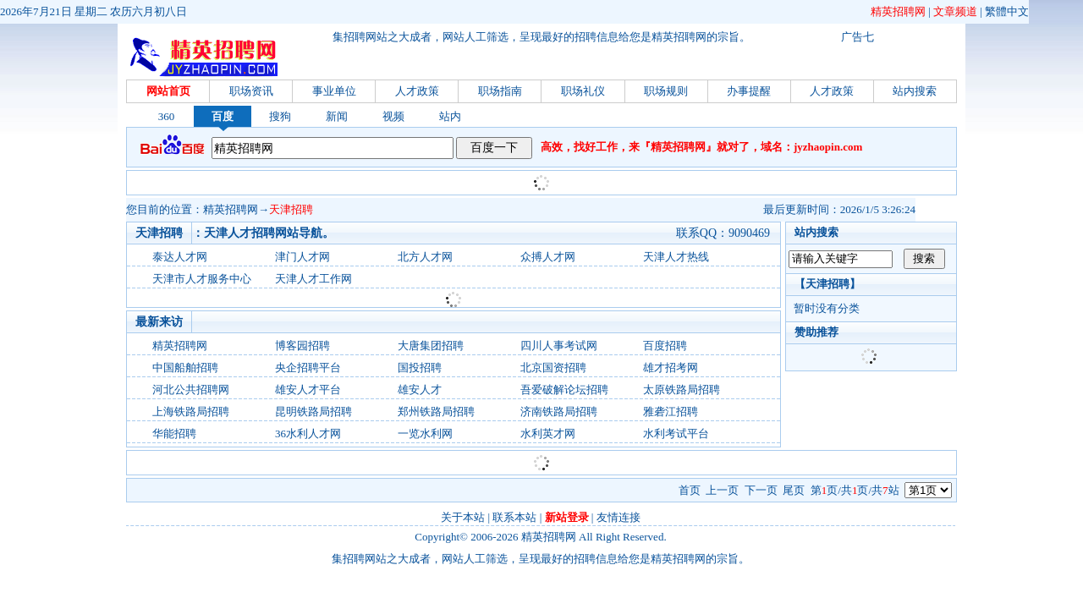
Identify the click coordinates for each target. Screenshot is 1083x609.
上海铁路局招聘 (190, 411)
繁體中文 (1007, 11)
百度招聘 (665, 345)
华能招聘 (174, 433)
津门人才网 (302, 256)
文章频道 (955, 11)
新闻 (337, 116)
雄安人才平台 (308, 389)
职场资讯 (251, 91)
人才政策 (417, 91)
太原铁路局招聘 (681, 389)
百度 (223, 116)
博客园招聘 (302, 345)
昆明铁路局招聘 (313, 411)
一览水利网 (425, 433)
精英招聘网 (898, 11)
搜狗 (280, 116)
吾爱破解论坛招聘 (564, 389)
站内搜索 (915, 91)
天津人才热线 (676, 256)
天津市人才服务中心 (201, 278)
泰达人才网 (179, 256)
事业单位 (334, 91)
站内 (450, 116)
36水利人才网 (308, 433)
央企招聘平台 (308, 367)
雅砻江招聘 (670, 411)
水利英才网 (547, 433)
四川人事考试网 (558, 345)
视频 (393, 116)
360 (166, 116)
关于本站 (463, 517)
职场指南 (500, 91)
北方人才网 (425, 256)
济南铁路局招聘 (558, 411)
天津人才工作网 (313, 278)
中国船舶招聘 (185, 367)
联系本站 (514, 517)
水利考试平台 (676, 433)
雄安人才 (420, 389)
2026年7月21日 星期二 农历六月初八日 (93, 11)
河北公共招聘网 (190, 389)
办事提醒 (749, 91)
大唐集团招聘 (431, 345)
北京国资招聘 (553, 367)
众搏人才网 (547, 256)
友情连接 (618, 517)
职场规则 (666, 91)
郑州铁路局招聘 (436, 411)
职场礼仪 (583, 91)
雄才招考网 (670, 367)
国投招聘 (420, 367)
